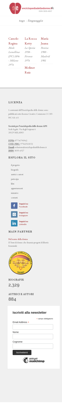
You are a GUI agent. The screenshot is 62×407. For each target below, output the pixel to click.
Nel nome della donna (18, 239)
